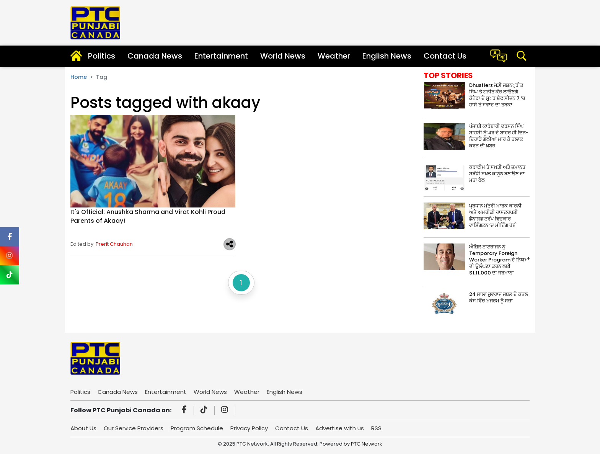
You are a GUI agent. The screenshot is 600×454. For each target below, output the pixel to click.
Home (78, 77)
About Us (83, 428)
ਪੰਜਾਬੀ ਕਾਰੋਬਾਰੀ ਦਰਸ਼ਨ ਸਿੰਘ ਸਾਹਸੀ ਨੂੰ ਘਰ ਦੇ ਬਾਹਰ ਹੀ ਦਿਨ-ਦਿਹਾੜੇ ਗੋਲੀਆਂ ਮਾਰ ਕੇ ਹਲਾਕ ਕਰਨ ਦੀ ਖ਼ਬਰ (498, 135)
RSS (376, 428)
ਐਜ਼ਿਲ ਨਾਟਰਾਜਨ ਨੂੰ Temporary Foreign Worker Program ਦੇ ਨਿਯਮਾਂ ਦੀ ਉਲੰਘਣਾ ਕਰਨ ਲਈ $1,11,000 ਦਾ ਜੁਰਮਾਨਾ (499, 259)
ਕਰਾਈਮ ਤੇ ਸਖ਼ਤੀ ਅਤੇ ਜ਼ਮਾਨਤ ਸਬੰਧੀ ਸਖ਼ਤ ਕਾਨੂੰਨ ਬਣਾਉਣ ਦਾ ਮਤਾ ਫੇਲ (497, 173)
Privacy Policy (249, 428)
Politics (101, 56)
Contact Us (445, 56)
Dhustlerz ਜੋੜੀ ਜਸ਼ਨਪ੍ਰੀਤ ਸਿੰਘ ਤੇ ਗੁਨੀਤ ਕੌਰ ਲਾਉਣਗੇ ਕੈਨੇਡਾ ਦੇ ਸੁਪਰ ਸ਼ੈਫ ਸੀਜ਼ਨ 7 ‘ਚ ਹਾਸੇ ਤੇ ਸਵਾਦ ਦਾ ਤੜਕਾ (497, 95)
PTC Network (366, 443)
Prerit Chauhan (114, 244)
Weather (334, 56)
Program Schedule (197, 428)
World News (282, 56)
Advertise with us (339, 428)
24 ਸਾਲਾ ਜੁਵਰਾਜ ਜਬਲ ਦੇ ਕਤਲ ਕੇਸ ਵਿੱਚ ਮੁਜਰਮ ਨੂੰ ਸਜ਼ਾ (498, 297)
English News (386, 56)
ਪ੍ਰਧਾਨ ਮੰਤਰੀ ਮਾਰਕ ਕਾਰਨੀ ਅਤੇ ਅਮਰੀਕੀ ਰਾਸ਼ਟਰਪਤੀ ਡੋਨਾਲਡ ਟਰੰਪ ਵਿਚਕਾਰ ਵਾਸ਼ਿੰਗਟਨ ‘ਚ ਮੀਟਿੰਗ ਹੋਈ (495, 215)
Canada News (154, 56)
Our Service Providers (133, 428)
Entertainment (221, 56)
